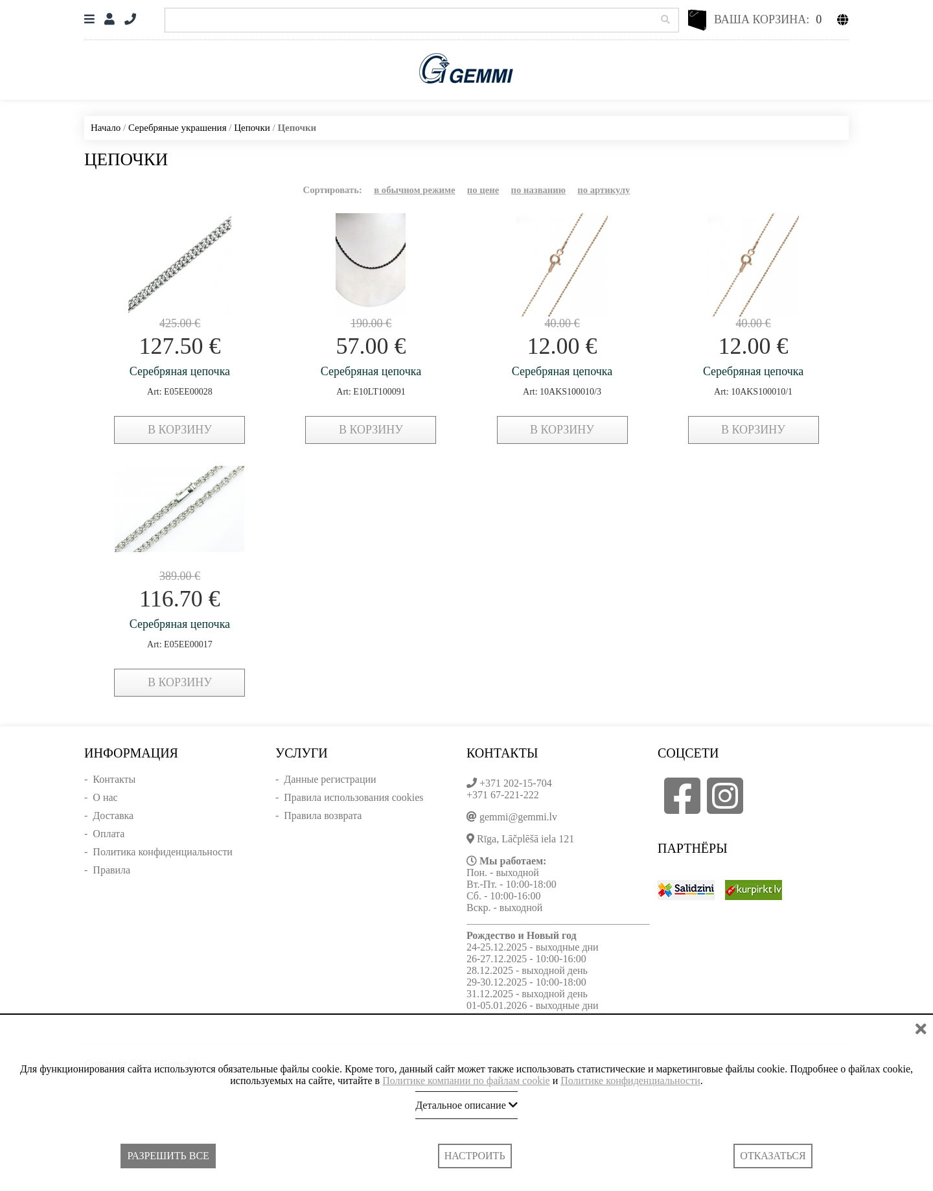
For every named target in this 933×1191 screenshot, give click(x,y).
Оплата (108, 833)
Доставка (113, 815)
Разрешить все (168, 1155)
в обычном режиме (414, 190)
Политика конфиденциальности (163, 851)
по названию (538, 190)
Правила (111, 869)
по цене (483, 190)
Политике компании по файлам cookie (466, 1080)
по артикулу (603, 190)
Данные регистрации (330, 779)
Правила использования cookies (353, 797)
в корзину (180, 429)
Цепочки (252, 127)
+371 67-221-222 (502, 794)
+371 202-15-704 (515, 783)
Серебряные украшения (177, 127)
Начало (106, 127)
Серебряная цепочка (180, 371)
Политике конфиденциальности (630, 1080)
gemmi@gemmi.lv (518, 816)
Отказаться (772, 1155)
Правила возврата (323, 815)
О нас (105, 797)
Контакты (114, 779)
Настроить (474, 1155)
